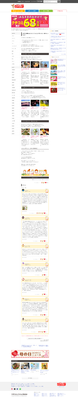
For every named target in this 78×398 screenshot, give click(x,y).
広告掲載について (14, 386)
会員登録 (19, 1)
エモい (13, 56)
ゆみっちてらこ (27, 319)
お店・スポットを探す (18, 11)
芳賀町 (13, 100)
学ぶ (12, 58)
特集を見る (60, 11)
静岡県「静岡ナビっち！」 (53, 393)
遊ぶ (12, 53)
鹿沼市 (13, 72)
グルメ (13, 35)
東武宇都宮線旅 (33, 370)
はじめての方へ (27, 1)
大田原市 (13, 87)
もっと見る (63, 54)
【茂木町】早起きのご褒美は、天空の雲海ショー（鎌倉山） (43, 346)
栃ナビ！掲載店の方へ (22, 386)
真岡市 (13, 110)
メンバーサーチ (33, 1)
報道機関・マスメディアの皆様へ (32, 386)
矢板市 (13, 82)
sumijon (26, 190)
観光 (12, 51)
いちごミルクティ (27, 279)
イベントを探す (32, 11)
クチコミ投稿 (39, 1)
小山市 (13, 123)
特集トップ (35, 345)
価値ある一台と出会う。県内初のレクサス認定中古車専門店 (25, 371)
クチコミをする (45, 179)
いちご (13, 40)
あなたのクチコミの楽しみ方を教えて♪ (35, 338)
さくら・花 (14, 48)
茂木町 (13, 108)
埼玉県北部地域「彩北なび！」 (53, 396)
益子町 (13, 105)
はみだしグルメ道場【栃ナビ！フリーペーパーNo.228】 (44, 371)
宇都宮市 (13, 69)
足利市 (13, 128)
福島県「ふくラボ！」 (37, 394)
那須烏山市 (14, 90)
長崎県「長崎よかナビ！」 (61, 393)
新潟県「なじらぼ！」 (45, 394)
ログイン (22, 1)
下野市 (13, 115)
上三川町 (13, 120)
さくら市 (13, 95)
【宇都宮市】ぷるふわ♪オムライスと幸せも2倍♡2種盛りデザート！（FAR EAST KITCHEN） (26, 346)
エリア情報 (46, 11)
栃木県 (13, 133)
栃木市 (13, 113)
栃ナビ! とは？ (61, 386)
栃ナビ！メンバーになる (37, 179)
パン (12, 43)
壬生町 (13, 118)
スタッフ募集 (41, 386)
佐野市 (13, 131)
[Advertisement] (58, 22)
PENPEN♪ (26, 299)
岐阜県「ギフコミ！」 (53, 394)
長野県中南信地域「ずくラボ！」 (62, 394)
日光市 (13, 74)
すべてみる (30, 378)
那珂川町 (13, 92)
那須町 (13, 77)
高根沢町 (13, 97)
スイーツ (13, 38)
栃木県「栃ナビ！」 (36, 393)
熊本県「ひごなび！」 (45, 393)
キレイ (13, 61)
